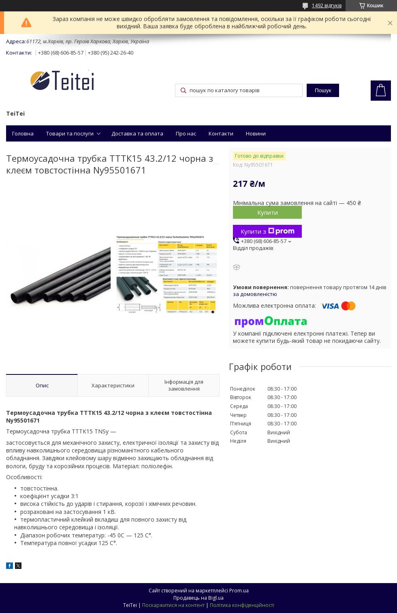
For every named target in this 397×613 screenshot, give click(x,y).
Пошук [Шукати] (323, 90)
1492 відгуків (327, 5)
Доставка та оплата (137, 133)
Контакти (221, 133)
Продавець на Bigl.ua (198, 597)
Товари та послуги (70, 133)
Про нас (186, 133)
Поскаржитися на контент (173, 605)
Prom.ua (239, 590)
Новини (256, 133)
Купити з (268, 231)
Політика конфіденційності (242, 605)
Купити (267, 212)
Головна (23, 133)
